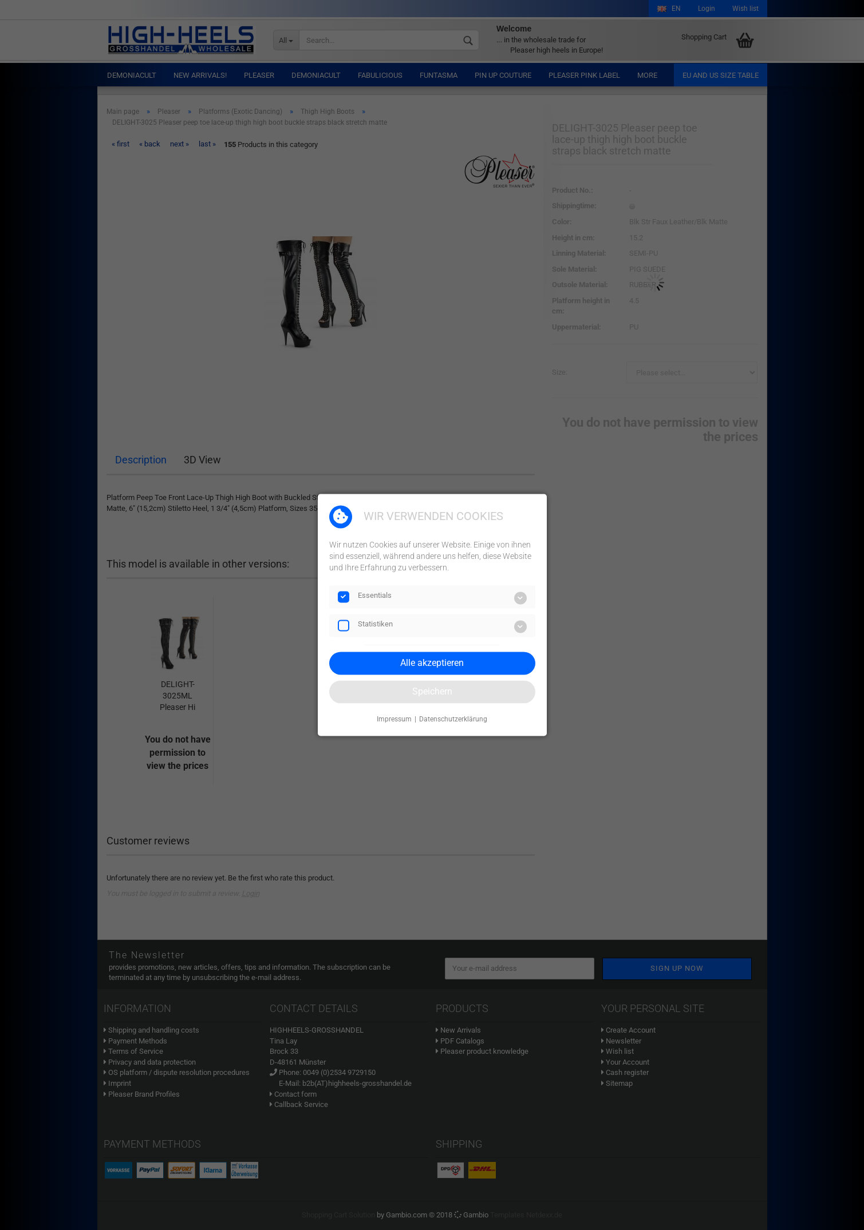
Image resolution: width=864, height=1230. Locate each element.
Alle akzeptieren (432, 662)
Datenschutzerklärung (453, 719)
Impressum (394, 719)
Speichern (432, 691)
